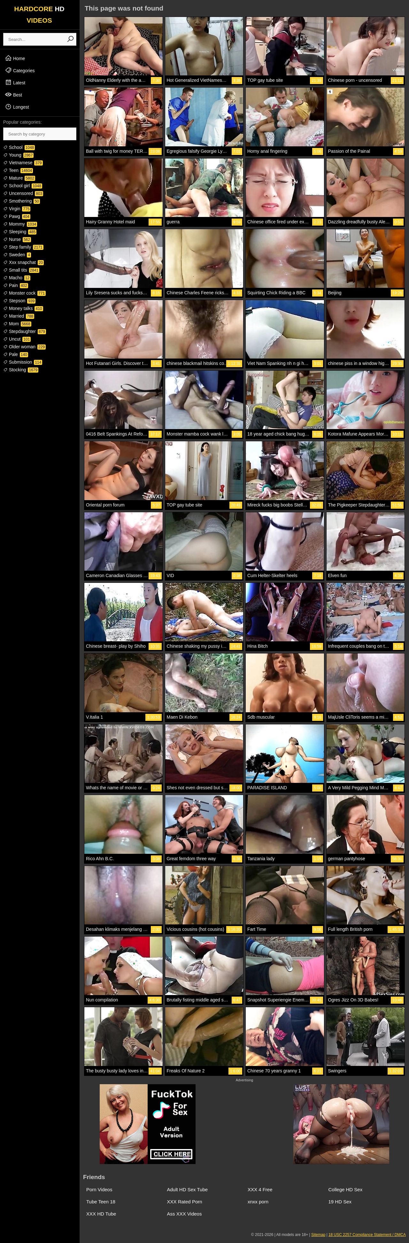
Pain (15, 285)
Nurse (17, 239)
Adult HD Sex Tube (187, 1189)
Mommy (20, 224)
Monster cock (24, 293)
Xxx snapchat (23, 262)
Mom (17, 323)
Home (15, 58)
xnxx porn (258, 1201)
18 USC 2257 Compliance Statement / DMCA (367, 1234)
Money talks (23, 308)
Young (18, 155)
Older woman (24, 346)
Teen (18, 170)
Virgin (16, 208)
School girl (22, 185)
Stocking (20, 369)
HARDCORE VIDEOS (39, 14)
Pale (15, 354)
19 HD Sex (340, 1201)
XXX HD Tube (101, 1213)
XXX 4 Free (260, 1189)
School (19, 147)
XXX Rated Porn (184, 1201)
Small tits (21, 270)
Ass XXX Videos (184, 1213)
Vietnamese (23, 162)
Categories (20, 70)
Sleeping (19, 231)
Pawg (16, 216)
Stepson (19, 300)
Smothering (21, 201)
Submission (22, 362)
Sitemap (318, 1234)
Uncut (17, 339)
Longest (17, 106)
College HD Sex (345, 1189)
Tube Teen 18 (100, 1201)
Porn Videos (99, 1189)
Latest (15, 82)
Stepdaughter (24, 331)
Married (18, 316)
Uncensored (23, 193)
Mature (19, 178)
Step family (23, 247)
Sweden (17, 254)
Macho (16, 277)
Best (13, 94)
